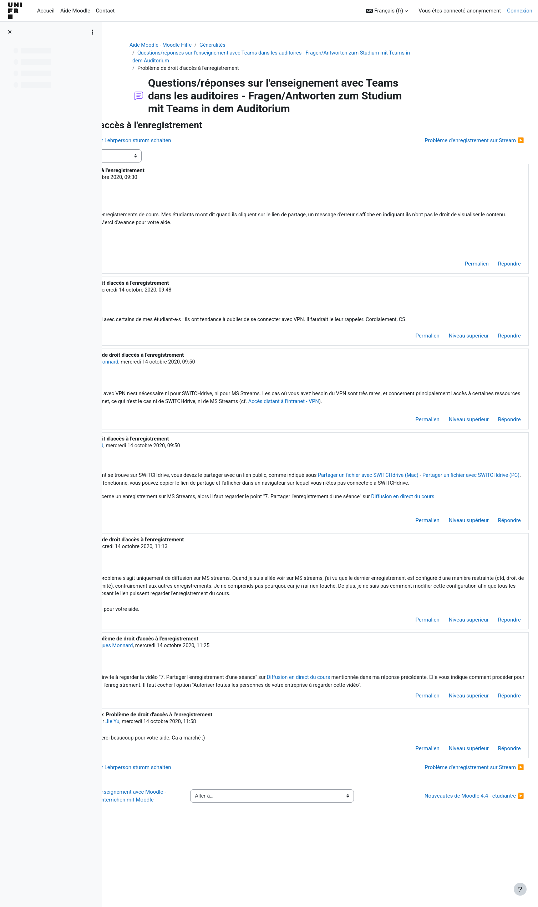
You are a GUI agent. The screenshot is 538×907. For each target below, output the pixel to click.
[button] (386, 10)
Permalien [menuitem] (461, 267)
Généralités (257, 45)
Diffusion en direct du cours (396, 728)
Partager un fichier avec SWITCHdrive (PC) (251, 506)
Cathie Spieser (176, 293)
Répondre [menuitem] (493, 267)
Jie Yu (154, 178)
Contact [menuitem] (105, 10)
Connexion (519, 10)
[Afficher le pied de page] (520, 889)
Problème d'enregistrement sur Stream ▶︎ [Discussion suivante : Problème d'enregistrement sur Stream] (458, 141)
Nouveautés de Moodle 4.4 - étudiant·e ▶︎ (458, 859)
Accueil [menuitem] (46, 10)
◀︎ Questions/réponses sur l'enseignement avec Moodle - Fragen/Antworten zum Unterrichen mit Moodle (179, 860)
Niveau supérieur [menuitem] (453, 348)
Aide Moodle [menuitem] (75, 10)
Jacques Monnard (191, 374)
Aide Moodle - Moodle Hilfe (204, 45)
